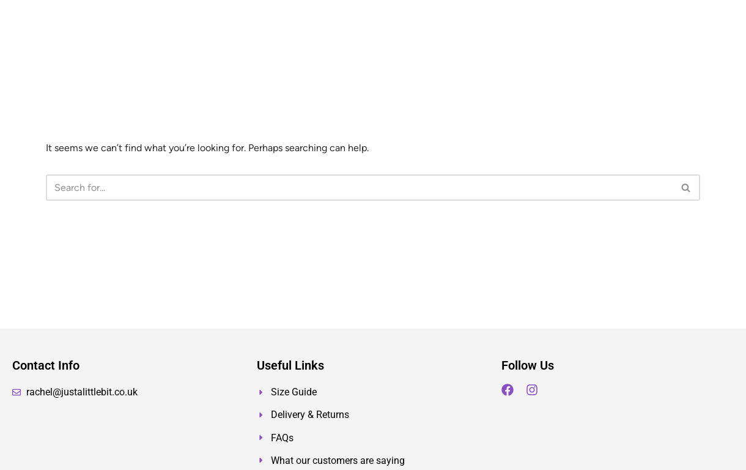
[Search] (359, 187)
